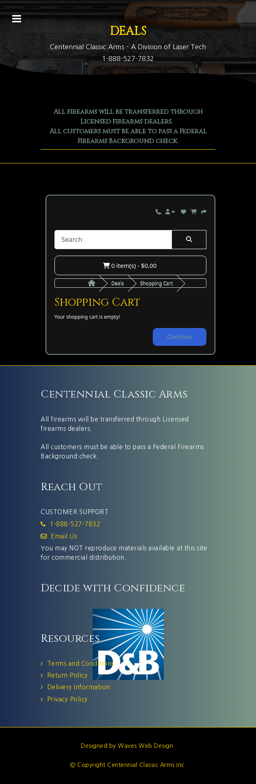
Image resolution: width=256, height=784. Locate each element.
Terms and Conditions (80, 663)
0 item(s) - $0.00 (129, 265)
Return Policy (67, 675)
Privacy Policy (67, 699)
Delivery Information (78, 687)
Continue (179, 337)
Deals (117, 283)
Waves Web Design (145, 746)
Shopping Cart (156, 283)
